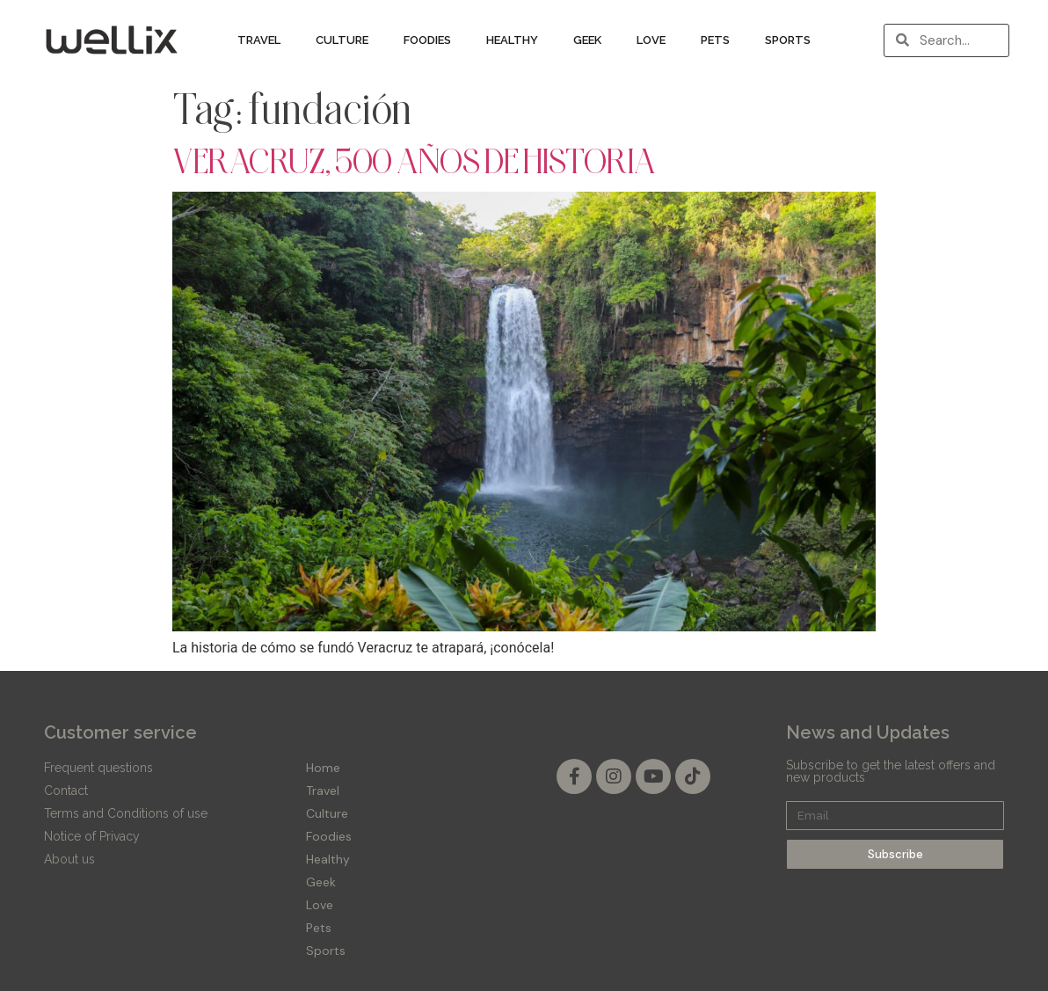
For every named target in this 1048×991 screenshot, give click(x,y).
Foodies (427, 40)
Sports (788, 40)
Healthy (512, 40)
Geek (587, 40)
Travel (258, 40)
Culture (342, 40)
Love (651, 40)
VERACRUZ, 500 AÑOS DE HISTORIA (414, 161)
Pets (715, 40)
